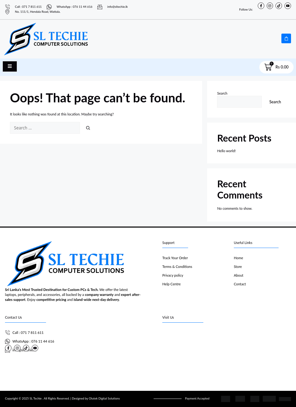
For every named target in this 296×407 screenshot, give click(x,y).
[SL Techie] (226, 351)
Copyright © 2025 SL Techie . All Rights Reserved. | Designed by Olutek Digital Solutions (62, 398)
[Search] (88, 128)
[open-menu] (9, 66)
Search (222, 93)
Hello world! (226, 151)
